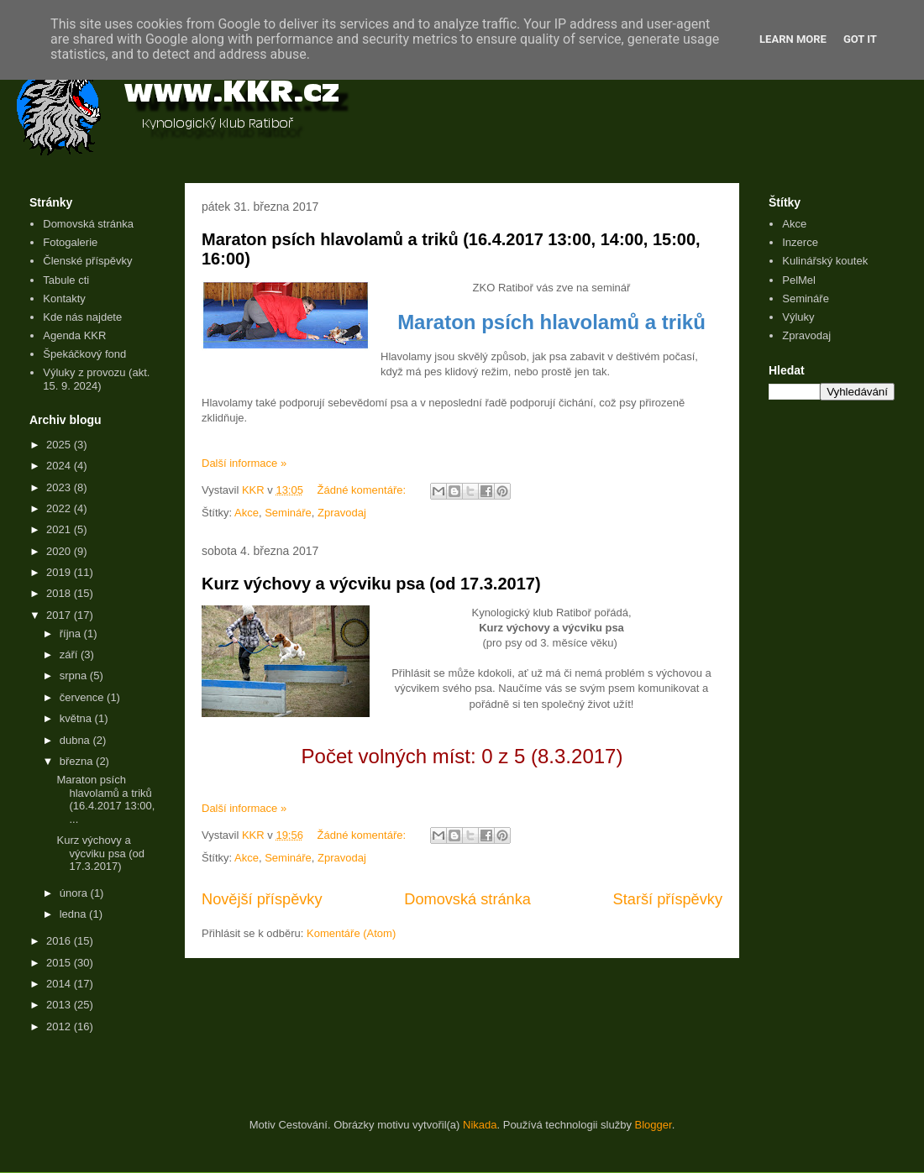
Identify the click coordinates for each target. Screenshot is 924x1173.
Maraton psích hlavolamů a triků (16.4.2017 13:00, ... (105, 799)
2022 (60, 508)
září (70, 654)
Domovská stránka (467, 899)
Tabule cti (66, 280)
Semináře (288, 512)
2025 (60, 444)
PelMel (799, 280)
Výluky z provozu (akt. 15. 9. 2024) (96, 379)
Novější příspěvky (262, 899)
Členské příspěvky (87, 260)
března (78, 761)
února (75, 893)
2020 (60, 551)
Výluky (798, 317)
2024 (60, 465)
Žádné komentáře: (363, 490)
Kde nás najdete (82, 317)
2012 (60, 1026)
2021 (60, 529)
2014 (60, 983)
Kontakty (64, 298)
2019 (60, 572)
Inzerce (800, 242)
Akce (246, 512)
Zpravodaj (342, 512)
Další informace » (244, 463)
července (83, 697)
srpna (75, 675)
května (77, 718)
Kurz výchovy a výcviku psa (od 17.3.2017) (371, 583)
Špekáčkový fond (84, 354)
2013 (60, 1004)
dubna (76, 740)
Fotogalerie (70, 242)
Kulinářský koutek (825, 260)
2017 (60, 615)
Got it (860, 39)
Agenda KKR (74, 335)
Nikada (479, 1124)
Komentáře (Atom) (351, 933)
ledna (74, 914)
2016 (60, 941)
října (72, 633)
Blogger (653, 1124)
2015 (60, 962)
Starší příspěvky (667, 899)
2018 (60, 593)
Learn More (793, 39)
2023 (60, 487)
